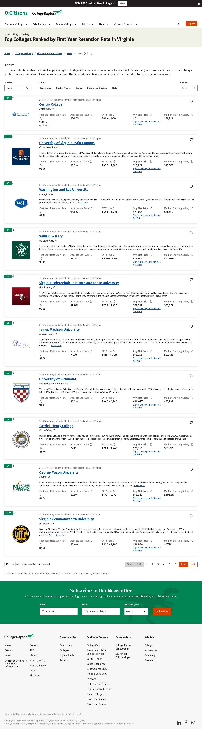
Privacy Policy (37, 660)
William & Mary (51, 236)
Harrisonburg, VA (48, 334)
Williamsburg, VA (48, 240)
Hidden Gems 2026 (97, 674)
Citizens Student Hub (126, 24)
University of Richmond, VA (53, 383)
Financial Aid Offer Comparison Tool (97, 652)
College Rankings (24, 53)
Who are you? (131, 604)
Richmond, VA (46, 523)
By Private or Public (97, 684)
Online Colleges (95, 694)
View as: (184, 82)
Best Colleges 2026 (97, 669)
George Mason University (59, 472)
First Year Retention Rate (49, 53)
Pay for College (66, 24)
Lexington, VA (46, 194)
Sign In (191, 23)
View (122, 3)
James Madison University (59, 329)
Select (129, 611)
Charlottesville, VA (49, 147)
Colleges (64, 650)
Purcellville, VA (47, 430)
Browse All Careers (97, 704)
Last (193, 564)
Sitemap (34, 655)
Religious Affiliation (97, 88)
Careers (8, 650)
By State (91, 679)
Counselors (66, 645)
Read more (82, 202)
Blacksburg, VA (47, 287)
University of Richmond (57, 379)
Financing (149, 655)
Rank (9, 88)
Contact (34, 645)
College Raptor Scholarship (124, 647)
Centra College (50, 104)
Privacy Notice (38, 665)
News (7, 655)
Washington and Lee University (63, 190)
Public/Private (63, 88)
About (103, 24)
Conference (46, 88)
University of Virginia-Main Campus (67, 143)
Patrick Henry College (56, 426)
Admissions (150, 650)
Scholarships (41, 24)
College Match (94, 645)
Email (85, 604)
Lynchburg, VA (46, 109)
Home (7, 53)
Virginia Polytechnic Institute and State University (79, 283)
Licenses (34, 675)
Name (43, 604)
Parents (64, 660)
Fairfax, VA (44, 477)
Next (183, 564)
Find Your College (16, 24)
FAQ (32, 650)
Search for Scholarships (123, 655)
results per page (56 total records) (27, 564)
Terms (33, 670)
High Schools (67, 655)
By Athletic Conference (99, 689)
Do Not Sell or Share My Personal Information (16, 663)
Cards (185, 88)
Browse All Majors (96, 699)
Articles (87, 24)
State (69, 53)
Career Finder (94, 658)
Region (79, 88)
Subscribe (162, 611)
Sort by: (8, 82)
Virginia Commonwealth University (66, 519)
